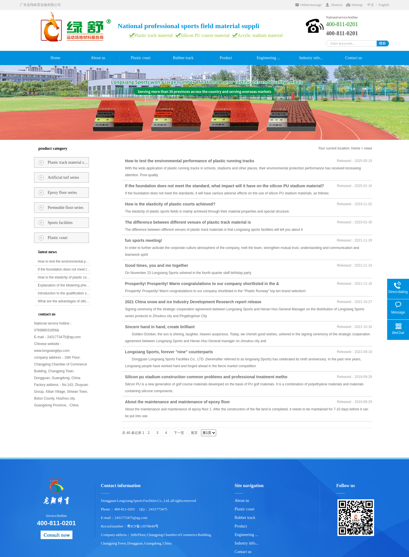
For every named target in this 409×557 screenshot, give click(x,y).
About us (336, 5)
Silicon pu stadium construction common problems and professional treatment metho (206, 377)
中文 (370, 5)
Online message (311, 5)
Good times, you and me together (156, 265)
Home (55, 58)
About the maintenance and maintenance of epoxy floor (177, 402)
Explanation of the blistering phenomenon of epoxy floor (64, 285)
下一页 (179, 433)
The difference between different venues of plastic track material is (188, 222)
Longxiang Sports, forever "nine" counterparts (169, 352)
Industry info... (311, 58)
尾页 (194, 433)
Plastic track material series (68, 162)
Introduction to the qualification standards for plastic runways (64, 293)
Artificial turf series (63, 177)
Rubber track (183, 58)
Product (226, 58)
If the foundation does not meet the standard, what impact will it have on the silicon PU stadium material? (64, 269)
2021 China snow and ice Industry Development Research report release (193, 302)
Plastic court (141, 58)
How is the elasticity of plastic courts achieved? (64, 277)
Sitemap (356, 5)
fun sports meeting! (143, 240)
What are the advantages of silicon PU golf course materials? (64, 301)
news (368, 148)
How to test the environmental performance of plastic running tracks (64, 261)
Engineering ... (268, 58)
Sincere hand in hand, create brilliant (160, 327)
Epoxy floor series (62, 192)
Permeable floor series (65, 207)
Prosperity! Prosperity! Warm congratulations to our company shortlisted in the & (202, 283)
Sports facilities (60, 223)
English (384, 5)
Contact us (353, 58)
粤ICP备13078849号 (142, 526)
